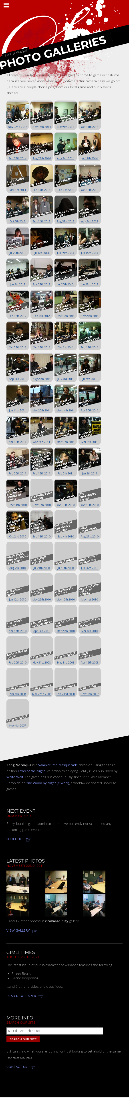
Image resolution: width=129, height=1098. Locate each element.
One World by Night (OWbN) (47, 783)
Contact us (16, 1067)
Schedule (15, 839)
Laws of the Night (31, 771)
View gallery (18, 930)
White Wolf (14, 777)
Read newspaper (21, 995)
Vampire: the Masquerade (58, 765)
